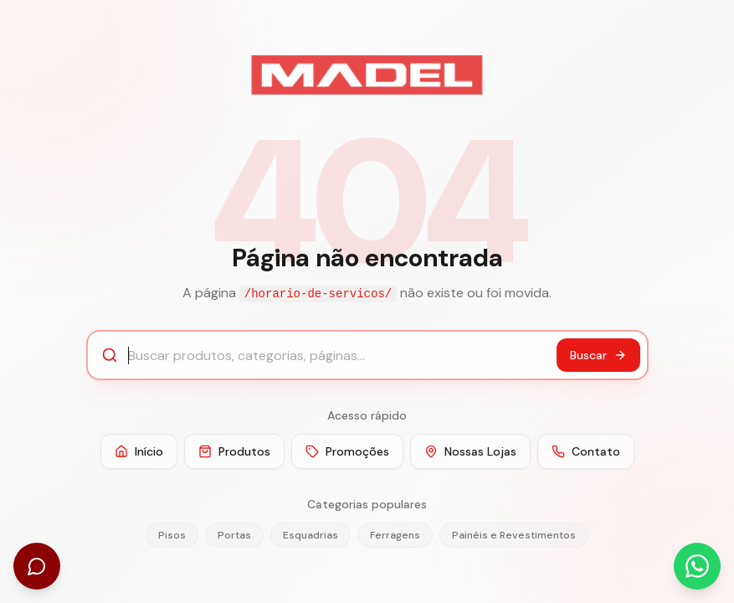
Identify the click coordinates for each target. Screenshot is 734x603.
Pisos (172, 535)
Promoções (347, 451)
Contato (586, 451)
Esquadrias (310, 535)
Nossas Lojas (470, 451)
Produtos (234, 451)
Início (139, 451)
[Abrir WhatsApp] (697, 566)
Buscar (598, 355)
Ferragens (395, 535)
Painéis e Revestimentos (514, 535)
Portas (234, 535)
